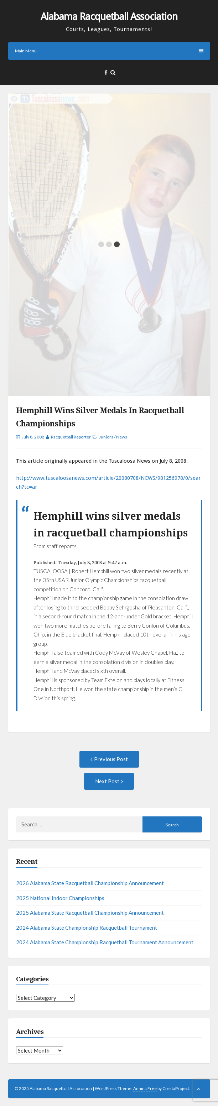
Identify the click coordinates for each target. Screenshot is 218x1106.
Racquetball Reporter (71, 437)
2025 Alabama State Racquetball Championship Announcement (90, 912)
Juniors (106, 437)
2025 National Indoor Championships (60, 898)
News (121, 437)
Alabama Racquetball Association (109, 16)
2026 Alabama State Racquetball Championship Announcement (90, 883)
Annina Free (145, 1088)
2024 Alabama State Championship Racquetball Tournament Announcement (104, 942)
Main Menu (109, 50)
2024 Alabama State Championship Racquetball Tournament (86, 927)
